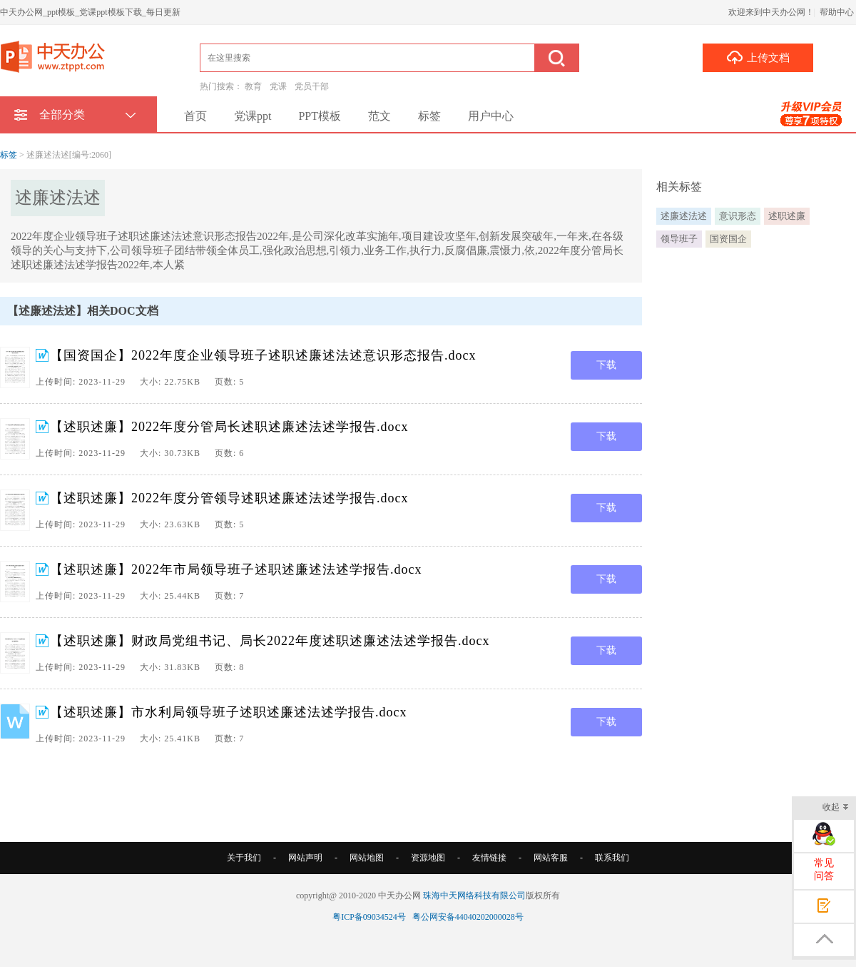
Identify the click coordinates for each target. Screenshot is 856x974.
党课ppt (252, 116)
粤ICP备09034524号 (369, 917)
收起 (835, 808)
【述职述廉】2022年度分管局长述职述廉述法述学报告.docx (229, 427)
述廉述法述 (684, 215)
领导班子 (679, 238)
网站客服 (551, 858)
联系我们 (612, 858)
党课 (278, 86)
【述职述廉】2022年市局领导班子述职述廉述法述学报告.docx (236, 569)
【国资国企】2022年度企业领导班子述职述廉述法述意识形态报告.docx (263, 355)
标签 (429, 116)
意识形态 (737, 215)
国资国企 (728, 238)
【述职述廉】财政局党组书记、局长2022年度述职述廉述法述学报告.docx (270, 641)
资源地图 (428, 858)
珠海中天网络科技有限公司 (474, 896)
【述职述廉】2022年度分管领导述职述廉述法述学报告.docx (229, 498)
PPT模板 (319, 116)
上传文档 (758, 57)
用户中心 (491, 116)
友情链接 (489, 858)
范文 (379, 116)
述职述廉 (786, 215)
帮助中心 (837, 12)
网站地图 (367, 858)
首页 (195, 116)
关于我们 (244, 858)
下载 (606, 365)
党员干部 (312, 86)
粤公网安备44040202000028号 (468, 917)
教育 (253, 86)
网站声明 (305, 858)
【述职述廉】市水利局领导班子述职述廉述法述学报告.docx (228, 712)
